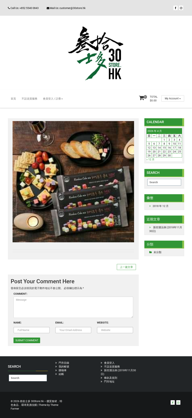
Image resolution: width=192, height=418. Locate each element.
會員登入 (109, 362)
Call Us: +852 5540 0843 (23, 8)
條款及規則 (110, 377)
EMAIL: (59, 322)
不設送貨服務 (29, 98)
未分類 (157, 252)
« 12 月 (150, 159)
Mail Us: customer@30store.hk (66, 8)
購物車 (63, 370)
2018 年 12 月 (161, 206)
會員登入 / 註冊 (53, 98)
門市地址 (109, 381)
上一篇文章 (126, 267)
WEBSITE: (103, 322)
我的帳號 (64, 366)
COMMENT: (20, 293)
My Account (173, 98)
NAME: (18, 322)
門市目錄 (64, 362)
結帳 (61, 374)
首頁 (13, 98)
